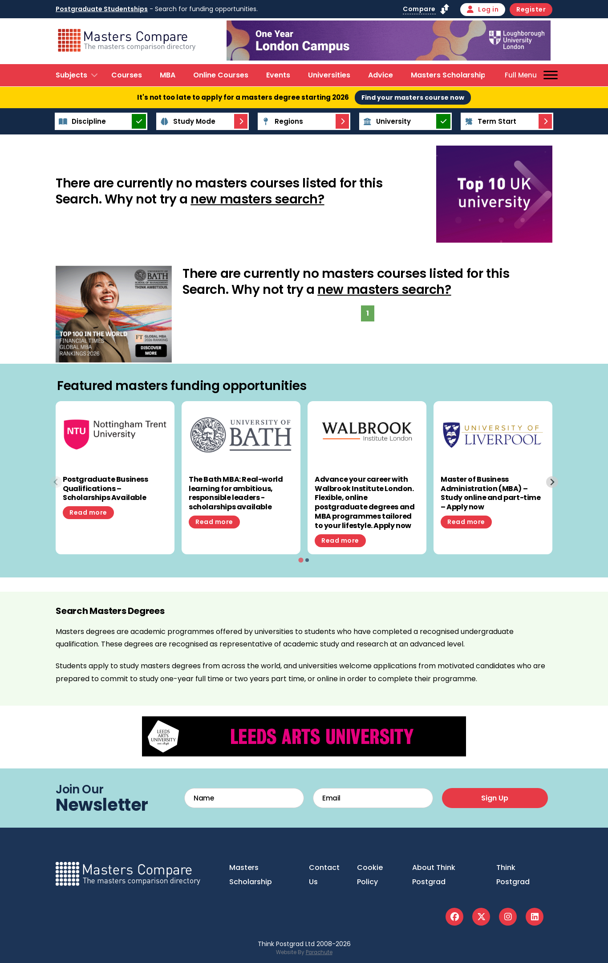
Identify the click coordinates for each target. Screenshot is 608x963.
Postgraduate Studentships (102, 8)
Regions (281, 121)
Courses (126, 75)
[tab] (300, 559)
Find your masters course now (412, 97)
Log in (483, 9)
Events (278, 75)
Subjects (71, 75)
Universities (329, 75)
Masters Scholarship (448, 75)
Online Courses (220, 75)
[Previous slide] (56, 482)
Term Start (489, 121)
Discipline (81, 121)
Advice (380, 75)
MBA (167, 75)
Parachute (319, 952)
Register (531, 9)
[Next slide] (552, 482)
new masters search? (257, 199)
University (386, 121)
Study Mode (186, 121)
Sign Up (494, 798)
